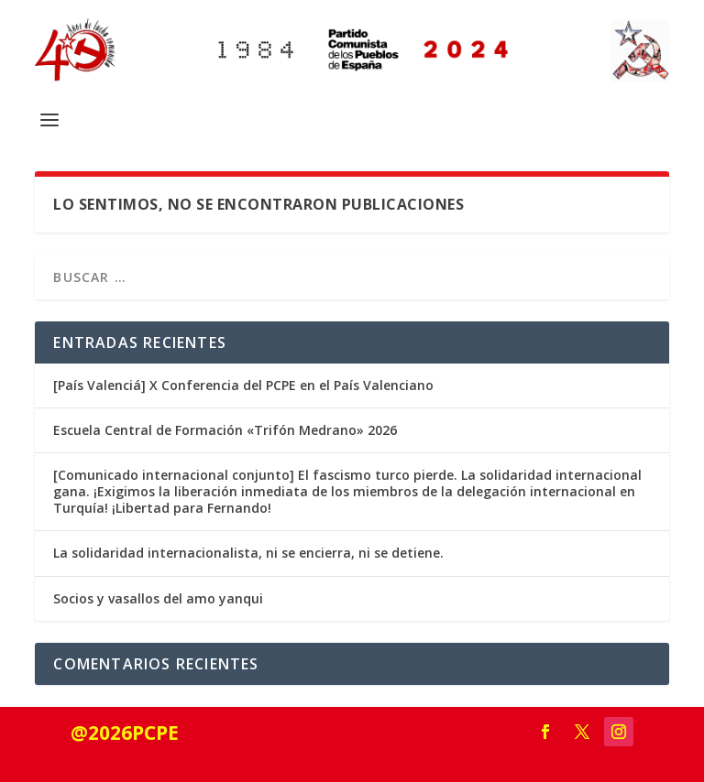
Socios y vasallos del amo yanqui (158, 598)
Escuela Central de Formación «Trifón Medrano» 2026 (225, 430)
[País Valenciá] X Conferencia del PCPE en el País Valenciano (243, 385)
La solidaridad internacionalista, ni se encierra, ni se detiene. (248, 552)
